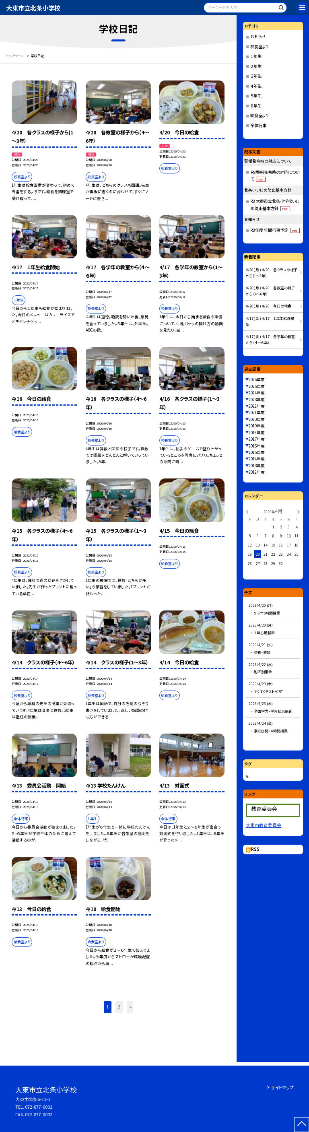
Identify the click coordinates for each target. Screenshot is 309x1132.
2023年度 (257, 399)
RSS (255, 849)
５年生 (256, 96)
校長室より (259, 46)
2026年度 (257, 379)
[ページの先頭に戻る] (302, 1125)
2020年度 (257, 419)
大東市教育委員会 (263, 825)
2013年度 (257, 465)
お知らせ (258, 36)
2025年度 (257, 386)
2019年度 (257, 426)
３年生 (256, 76)
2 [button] (119, 1007)
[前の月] (247, 511)
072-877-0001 (38, 1106)
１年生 (256, 56)
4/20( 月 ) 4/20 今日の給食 (268, 306)
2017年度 (257, 439)
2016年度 (257, 446)
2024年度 (257, 393)
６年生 (256, 106)
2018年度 (257, 432)
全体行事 (258, 125)
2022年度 (257, 406)
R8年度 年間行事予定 (275, 230)
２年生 (256, 66)
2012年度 (257, 472)
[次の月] (298, 511)
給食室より (259, 115)
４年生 (256, 86)
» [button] (131, 1007)
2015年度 (257, 452)
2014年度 (257, 459)
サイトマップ (282, 1087)
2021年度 (257, 412)
